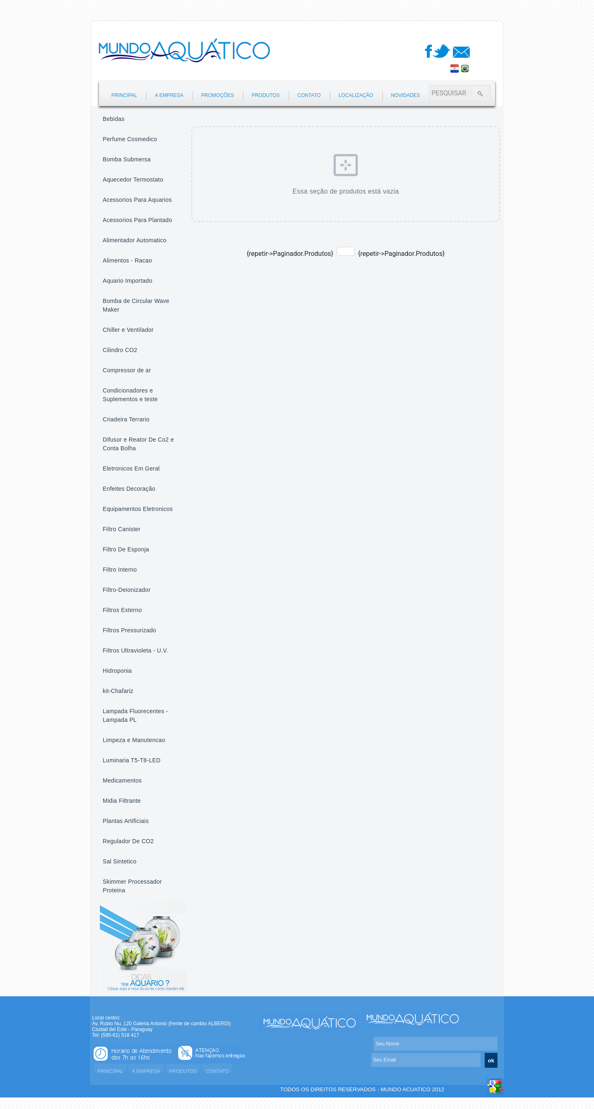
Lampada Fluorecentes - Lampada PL (135, 715)
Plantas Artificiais (126, 821)
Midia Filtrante (122, 800)
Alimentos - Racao (127, 260)
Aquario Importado (127, 280)
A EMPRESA (169, 95)
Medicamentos (122, 780)
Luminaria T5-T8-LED (131, 760)
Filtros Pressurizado (129, 630)
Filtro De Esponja (126, 549)
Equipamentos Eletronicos (138, 509)
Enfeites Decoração (129, 488)
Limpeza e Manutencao (134, 740)
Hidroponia (117, 670)
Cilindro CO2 (120, 350)
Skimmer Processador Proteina (132, 886)
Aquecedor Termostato (133, 179)
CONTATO (309, 95)
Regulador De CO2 (128, 841)
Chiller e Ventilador (128, 329)
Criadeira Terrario (126, 419)
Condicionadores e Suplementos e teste (130, 394)
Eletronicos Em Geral (131, 468)
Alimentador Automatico (134, 240)
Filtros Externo (122, 610)
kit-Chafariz (118, 691)
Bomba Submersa (127, 159)
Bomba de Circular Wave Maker (136, 305)
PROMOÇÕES (217, 95)
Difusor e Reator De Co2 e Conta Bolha (138, 444)
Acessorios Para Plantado (137, 220)
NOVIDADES (405, 95)
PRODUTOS (266, 95)
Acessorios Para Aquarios (137, 199)
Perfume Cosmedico (130, 139)
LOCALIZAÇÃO (356, 95)
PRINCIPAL (124, 95)
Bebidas (114, 119)
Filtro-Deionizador (127, 589)
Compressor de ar (127, 370)
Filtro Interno (120, 569)
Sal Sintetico (120, 861)
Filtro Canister (122, 529)
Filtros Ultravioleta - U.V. (135, 650)
